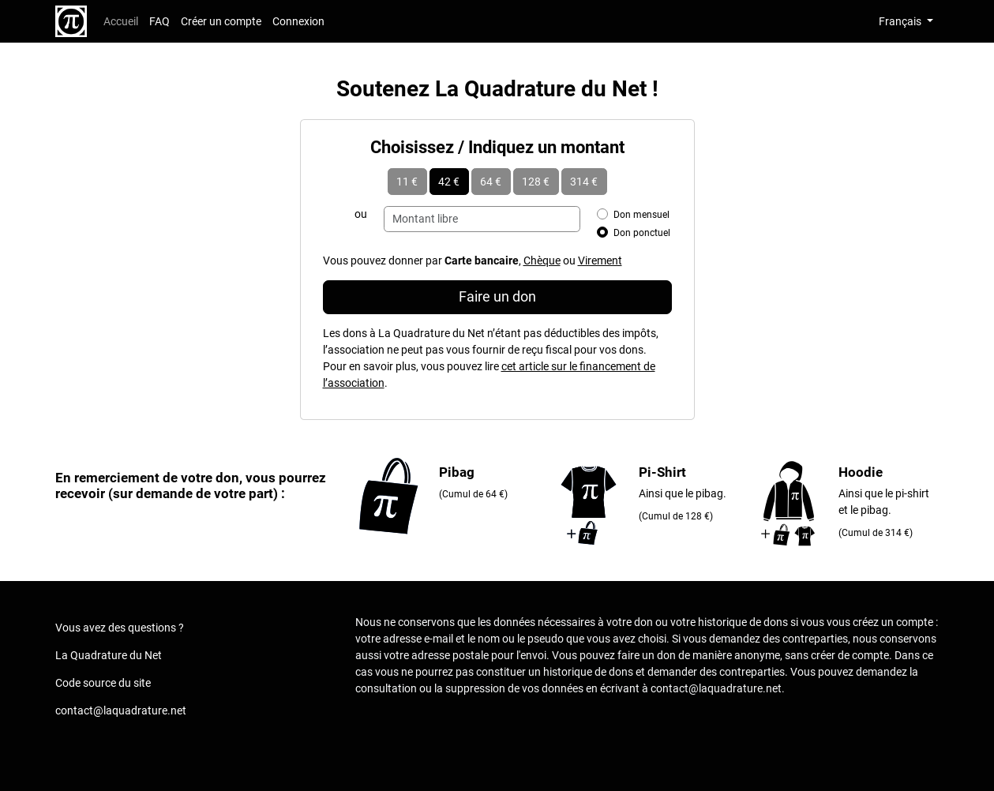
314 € (584, 181)
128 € (536, 181)
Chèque (542, 260)
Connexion (298, 21)
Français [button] (901, 21)
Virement (600, 260)
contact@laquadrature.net (120, 710)
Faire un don (497, 297)
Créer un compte (221, 21)
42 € (448, 181)
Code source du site (103, 683)
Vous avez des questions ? (119, 627)
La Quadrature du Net (108, 655)
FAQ (159, 21)
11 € (407, 181)
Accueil (120, 21)
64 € (490, 181)
